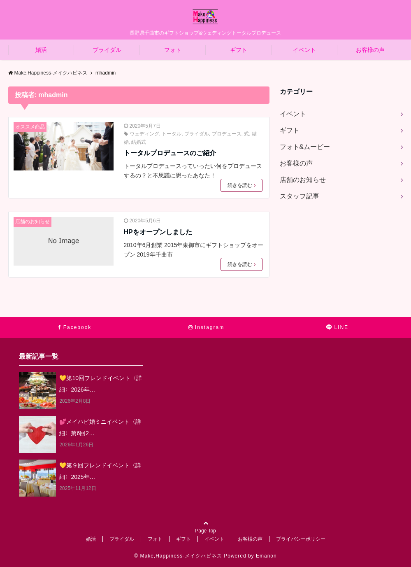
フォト (172, 50)
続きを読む (241, 185)
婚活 (41, 50)
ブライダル (107, 50)
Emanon (266, 556)
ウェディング (144, 134)
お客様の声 (370, 50)
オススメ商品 (30, 127)
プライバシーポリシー (300, 539)
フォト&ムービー (305, 146)
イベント (304, 50)
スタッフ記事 (299, 196)
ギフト (238, 50)
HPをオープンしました (158, 232)
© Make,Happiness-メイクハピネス (178, 556)
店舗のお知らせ (32, 221)
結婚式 (138, 142)
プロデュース (226, 134)
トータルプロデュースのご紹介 (170, 152)
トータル (171, 134)
